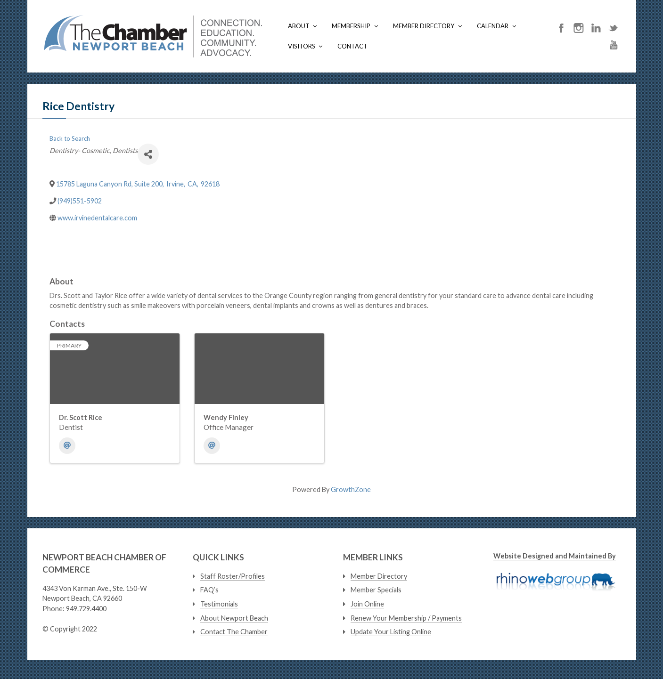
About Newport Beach (234, 618)
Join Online (367, 604)
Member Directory (423, 26)
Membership (351, 26)
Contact (352, 46)
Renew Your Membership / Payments (406, 618)
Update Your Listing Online (391, 632)
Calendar (492, 26)
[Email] (67, 445)
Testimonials (219, 604)
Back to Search (69, 138)
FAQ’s (209, 590)
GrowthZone (351, 489)
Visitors (301, 46)
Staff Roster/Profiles (232, 576)
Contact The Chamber (234, 632)
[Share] (148, 154)
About (299, 26)
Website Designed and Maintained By (554, 556)
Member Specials (376, 590)
